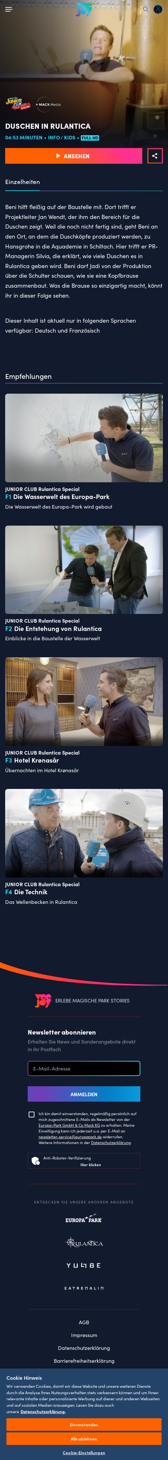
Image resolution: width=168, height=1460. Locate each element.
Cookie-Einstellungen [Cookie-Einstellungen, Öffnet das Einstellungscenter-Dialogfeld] (84, 1452)
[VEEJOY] (84, 9)
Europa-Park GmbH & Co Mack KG (69, 1125)
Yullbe (84, 1266)
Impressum (84, 1335)
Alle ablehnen (84, 1439)
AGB (84, 1322)
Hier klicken (90, 1164)
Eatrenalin (84, 1289)
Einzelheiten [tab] (22, 182)
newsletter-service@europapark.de (70, 1136)
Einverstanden (84, 1424)
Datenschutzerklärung (111, 1142)
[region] (84, 1414)
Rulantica (84, 1244)
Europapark (84, 1221)
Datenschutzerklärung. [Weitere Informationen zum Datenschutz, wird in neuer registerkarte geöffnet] (43, 1411)
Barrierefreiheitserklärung (84, 1360)
